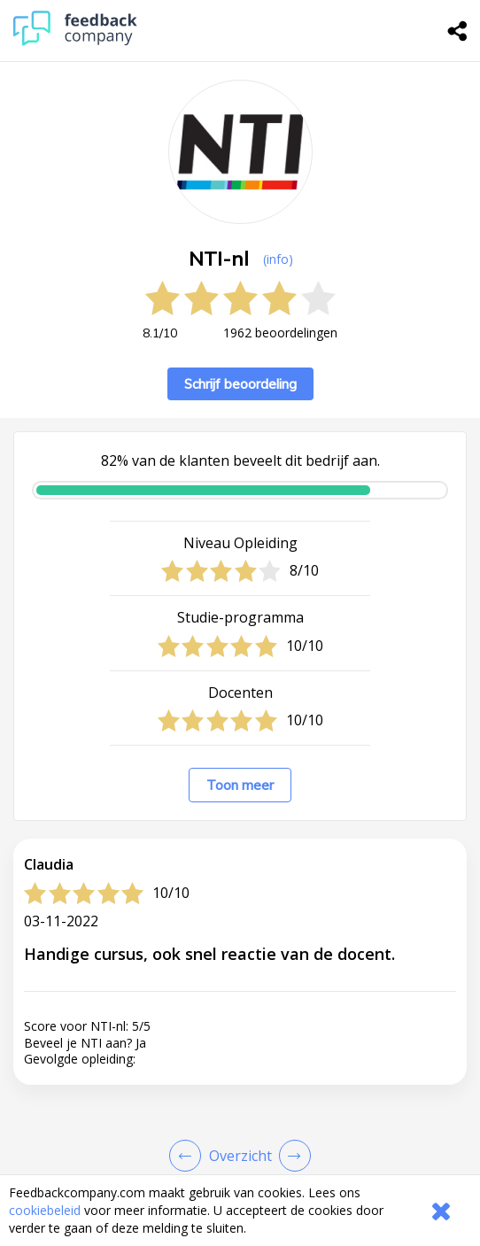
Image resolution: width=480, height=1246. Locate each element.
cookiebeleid (45, 1210)
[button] (240, 1094)
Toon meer (240, 785)
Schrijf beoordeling (240, 383)
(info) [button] (278, 259)
